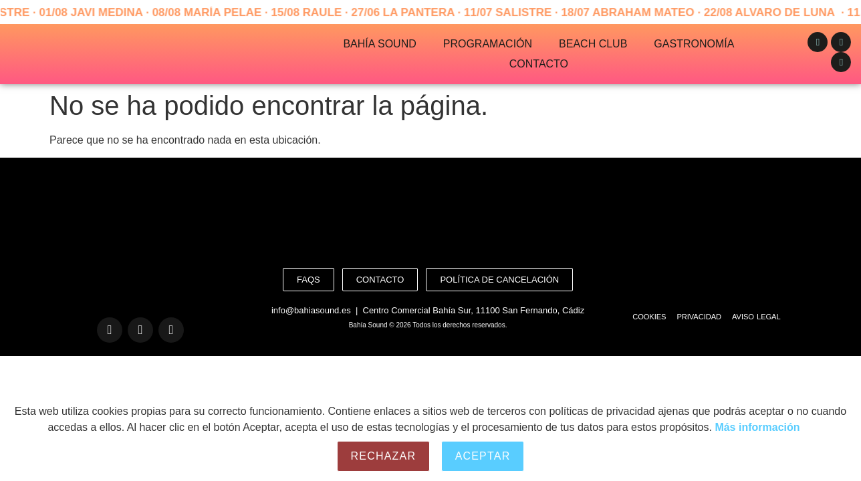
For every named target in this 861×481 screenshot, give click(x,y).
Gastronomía (694, 43)
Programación (487, 43)
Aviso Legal (756, 317)
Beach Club (593, 43)
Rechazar (383, 456)
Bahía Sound (379, 43)
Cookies (649, 317)
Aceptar (483, 456)
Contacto (538, 63)
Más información (757, 427)
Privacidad (698, 317)
